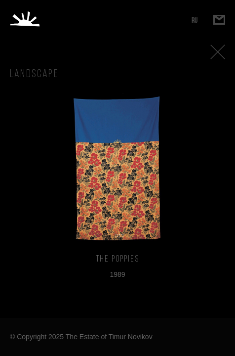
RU (194, 20)
